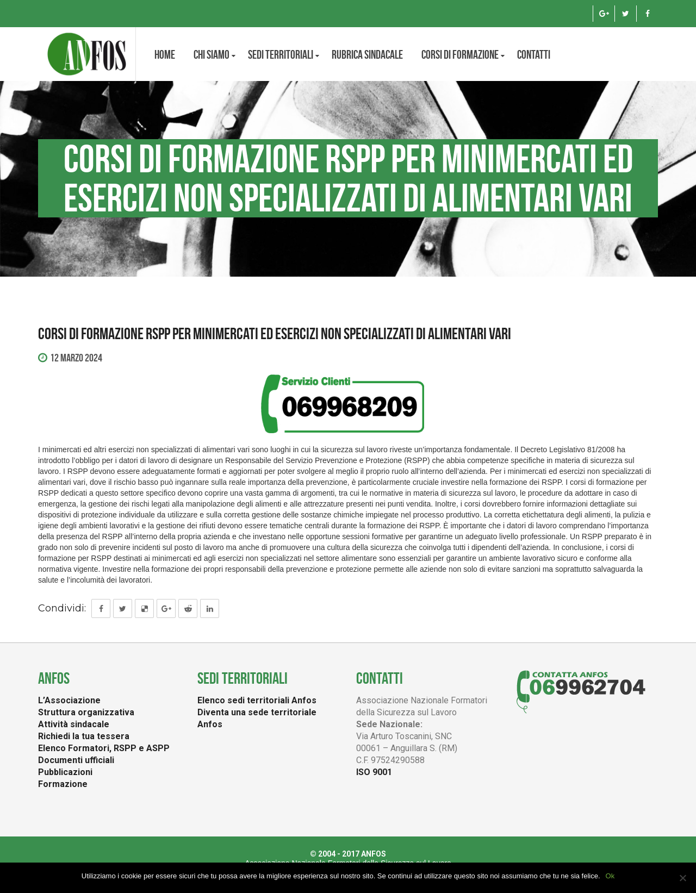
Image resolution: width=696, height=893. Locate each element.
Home (164, 54)
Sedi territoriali (280, 54)
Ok (610, 876)
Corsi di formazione (460, 54)
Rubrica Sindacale (367, 54)
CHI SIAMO (211, 54)
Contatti (533, 54)
